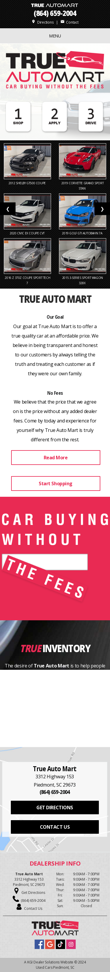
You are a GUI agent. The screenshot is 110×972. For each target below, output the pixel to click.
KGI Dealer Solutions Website (50, 962)
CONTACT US (55, 827)
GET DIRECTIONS (54, 807)
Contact (69, 22)
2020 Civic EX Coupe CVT (27, 233)
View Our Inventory (55, 716)
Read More (56, 457)
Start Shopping (55, 483)
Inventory (67, 648)
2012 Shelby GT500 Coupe (27, 183)
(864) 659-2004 (55, 13)
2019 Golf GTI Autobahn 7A (82, 233)
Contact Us (33, 908)
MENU (55, 36)
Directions (42, 22)
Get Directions (33, 892)
